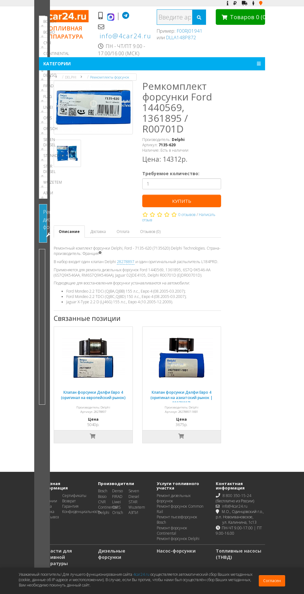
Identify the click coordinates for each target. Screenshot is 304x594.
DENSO (44, 77)
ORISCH (44, 130)
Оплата (123, 231)
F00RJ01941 (190, 31)
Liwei (116, 502)
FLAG (44, 98)
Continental (107, 507)
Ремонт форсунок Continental (172, 530)
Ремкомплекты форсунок (109, 77)
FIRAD (44, 87)
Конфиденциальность (81, 511)
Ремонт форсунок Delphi (178, 538)
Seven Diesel (133, 493)
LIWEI (44, 109)
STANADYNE (44, 157)
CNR (44, 44)
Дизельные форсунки (111, 554)
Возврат (69, 501)
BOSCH (44, 23)
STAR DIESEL (44, 170)
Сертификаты (74, 495)
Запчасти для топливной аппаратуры (55, 557)
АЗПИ (44, 194)
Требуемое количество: (171, 173)
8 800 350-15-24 (237, 495)
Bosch (102, 491)
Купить (182, 201)
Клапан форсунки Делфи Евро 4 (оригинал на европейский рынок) (94, 395)
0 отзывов (187, 214)
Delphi (103, 512)
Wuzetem (136, 507)
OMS (44, 119)
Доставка (99, 231)
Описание (70, 231)
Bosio (102, 496)
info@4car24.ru (125, 36)
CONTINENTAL (44, 55)
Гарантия (70, 506)
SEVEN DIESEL (44, 143)
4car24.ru (141, 574)
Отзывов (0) (151, 231)
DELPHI (70, 77)
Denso (117, 491)
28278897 (126, 261)
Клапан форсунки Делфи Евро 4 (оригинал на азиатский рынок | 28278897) (182, 398)
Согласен (272, 580)
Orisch (117, 512)
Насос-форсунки (176, 551)
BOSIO (44, 34)
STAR (133, 502)
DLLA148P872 (181, 37)
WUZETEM (44, 184)
